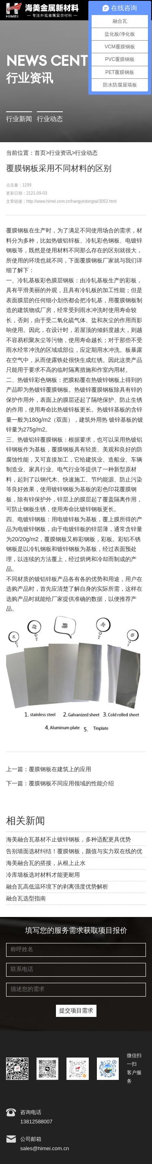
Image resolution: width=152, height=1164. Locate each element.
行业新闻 (19, 119)
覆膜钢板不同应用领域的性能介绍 (71, 784)
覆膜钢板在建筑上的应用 (60, 769)
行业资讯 (60, 153)
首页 (40, 153)
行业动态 (50, 119)
